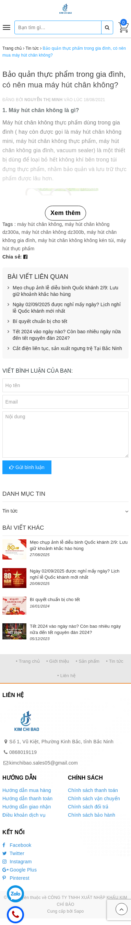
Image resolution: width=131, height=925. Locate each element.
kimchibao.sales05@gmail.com (43, 763)
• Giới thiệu (57, 661)
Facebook (17, 845)
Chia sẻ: (12, 257)
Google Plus (19, 870)
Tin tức (9, 511)
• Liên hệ (66, 675)
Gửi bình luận (27, 467)
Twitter (13, 853)
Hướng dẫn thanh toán (27, 798)
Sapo (79, 911)
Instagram (17, 861)
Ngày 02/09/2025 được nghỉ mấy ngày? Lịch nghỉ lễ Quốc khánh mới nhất (64, 308)
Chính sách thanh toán (93, 790)
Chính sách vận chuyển (94, 798)
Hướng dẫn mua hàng (26, 790)
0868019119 (23, 752)
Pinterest (15, 878)
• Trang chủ (28, 661)
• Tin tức (114, 661)
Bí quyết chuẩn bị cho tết (37, 321)
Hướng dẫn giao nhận (26, 806)
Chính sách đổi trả (88, 806)
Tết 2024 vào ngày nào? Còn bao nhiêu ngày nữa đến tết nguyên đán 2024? (64, 335)
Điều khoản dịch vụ (24, 815)
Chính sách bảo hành (91, 815)
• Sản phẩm (87, 661)
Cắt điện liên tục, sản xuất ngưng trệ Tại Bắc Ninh (65, 348)
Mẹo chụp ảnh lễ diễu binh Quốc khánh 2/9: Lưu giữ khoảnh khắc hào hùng (63, 291)
